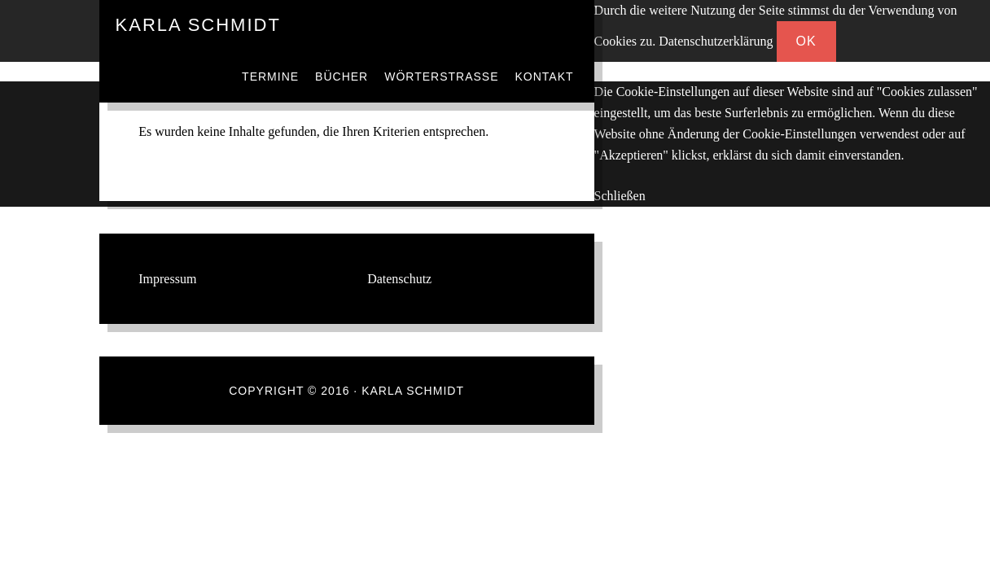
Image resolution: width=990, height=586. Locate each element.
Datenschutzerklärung (716, 41)
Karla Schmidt (198, 25)
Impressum (167, 279)
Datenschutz (399, 279)
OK (806, 41)
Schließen (620, 196)
